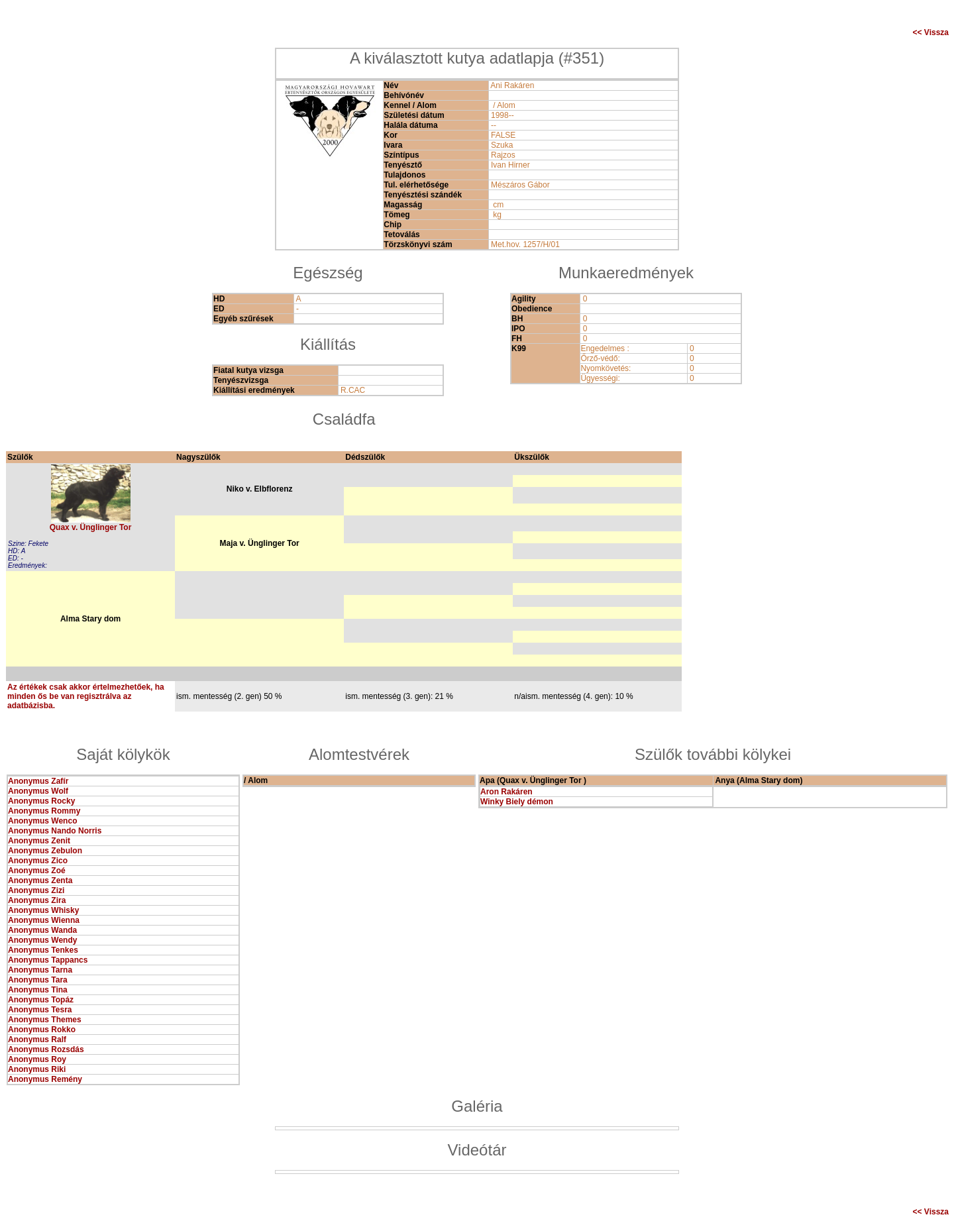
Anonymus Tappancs (47, 960)
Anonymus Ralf (37, 1039)
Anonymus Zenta (40, 880)
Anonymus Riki (37, 1069)
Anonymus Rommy (44, 811)
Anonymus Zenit (39, 840)
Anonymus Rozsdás (46, 1049)
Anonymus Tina (38, 989)
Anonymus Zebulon (45, 850)
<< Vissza (931, 32)
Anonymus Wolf (38, 791)
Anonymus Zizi (36, 890)
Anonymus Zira (37, 900)
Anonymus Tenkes (43, 950)
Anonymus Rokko (42, 1029)
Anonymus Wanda (42, 930)
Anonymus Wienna (44, 920)
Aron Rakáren (506, 791)
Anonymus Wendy (42, 940)
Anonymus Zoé (37, 870)
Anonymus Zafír (38, 781)
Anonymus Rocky (41, 801)
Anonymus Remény (45, 1079)
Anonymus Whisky (43, 910)
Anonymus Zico (38, 860)
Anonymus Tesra (40, 1009)
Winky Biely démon (516, 801)
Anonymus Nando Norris (54, 830)
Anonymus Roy (37, 1059)
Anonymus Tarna (40, 970)
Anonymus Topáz (41, 999)
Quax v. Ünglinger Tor (91, 527)
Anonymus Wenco (42, 821)
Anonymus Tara (38, 980)
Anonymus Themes (44, 1019)
